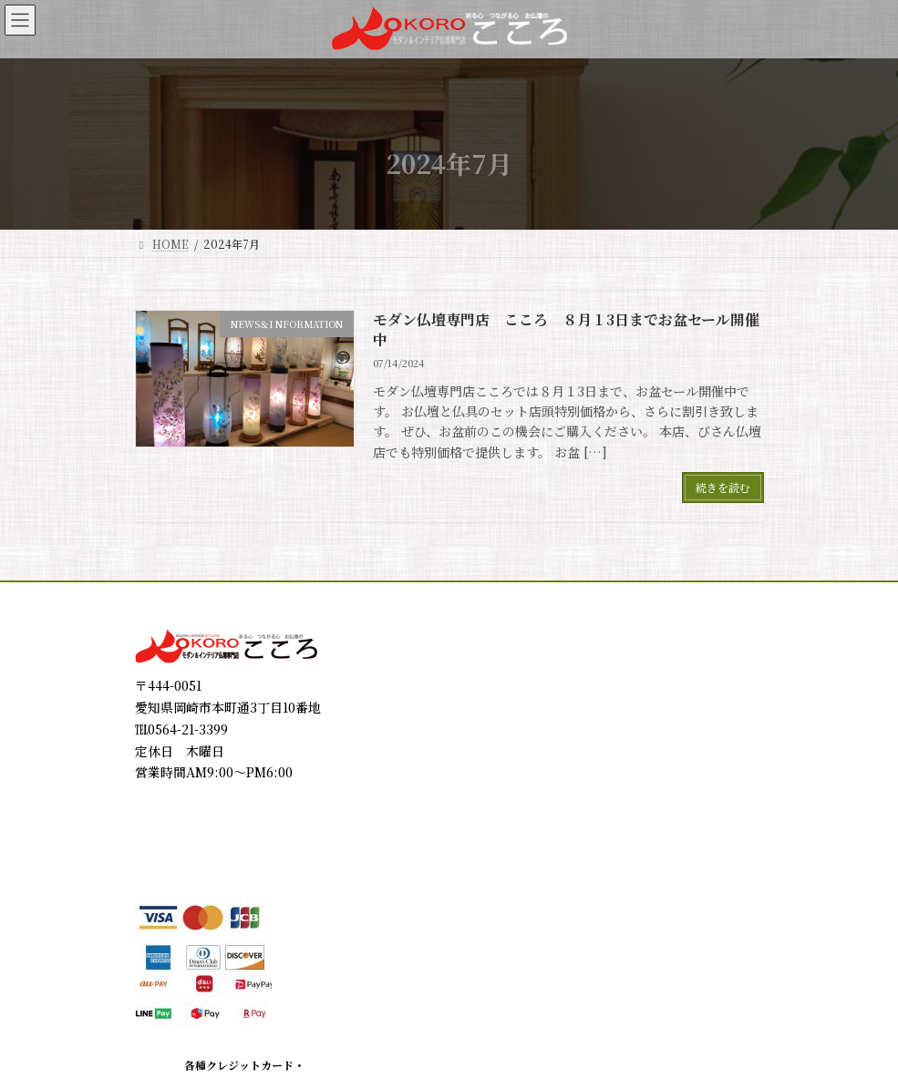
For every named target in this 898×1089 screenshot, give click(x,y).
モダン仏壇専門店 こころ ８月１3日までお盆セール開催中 (566, 329)
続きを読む (723, 487)
